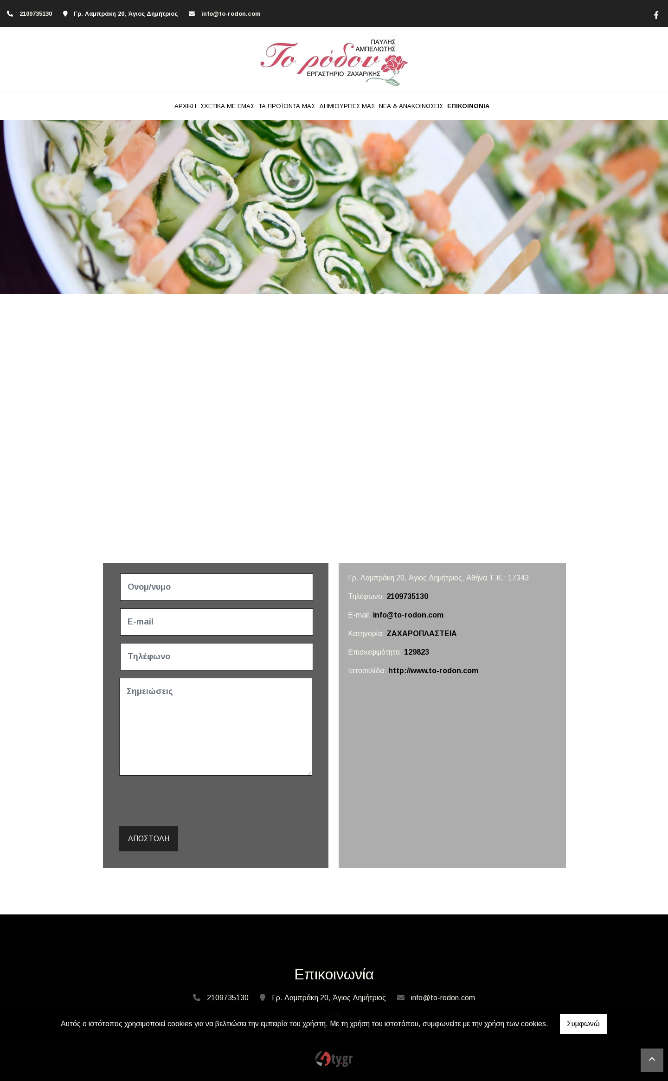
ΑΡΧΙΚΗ (185, 106)
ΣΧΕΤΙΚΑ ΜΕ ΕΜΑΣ (227, 106)
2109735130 (35, 13)
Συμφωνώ (583, 1024)
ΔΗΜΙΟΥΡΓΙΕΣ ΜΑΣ (347, 106)
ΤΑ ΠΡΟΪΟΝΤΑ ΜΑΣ (286, 106)
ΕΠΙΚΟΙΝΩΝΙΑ (468, 106)
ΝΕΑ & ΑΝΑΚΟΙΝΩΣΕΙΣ (411, 106)
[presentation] (191, 801)
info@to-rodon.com (231, 13)
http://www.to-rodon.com (433, 671)
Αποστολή (148, 839)
